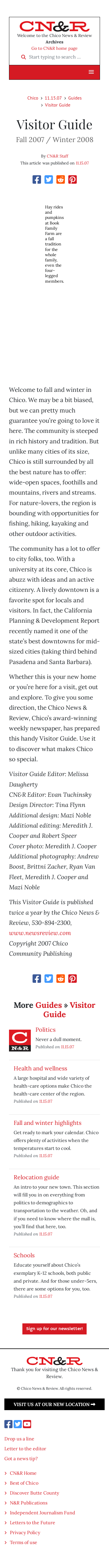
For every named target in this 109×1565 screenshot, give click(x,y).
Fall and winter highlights (47, 1122)
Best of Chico (24, 1483)
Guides (75, 98)
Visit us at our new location (54, 1404)
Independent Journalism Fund (42, 1513)
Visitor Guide (57, 105)
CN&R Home (23, 1473)
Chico (32, 98)
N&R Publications (28, 1503)
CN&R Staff (57, 156)
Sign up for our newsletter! (54, 1329)
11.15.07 (53, 98)
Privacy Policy (25, 1532)
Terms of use (23, 1542)
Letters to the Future (32, 1522)
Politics (45, 1029)
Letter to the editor (25, 1448)
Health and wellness (40, 1068)
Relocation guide (36, 1177)
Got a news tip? (21, 1458)
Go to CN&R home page (54, 48)
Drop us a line (19, 1439)
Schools (24, 1255)
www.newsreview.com (40, 933)
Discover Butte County (34, 1493)
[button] (91, 72)
